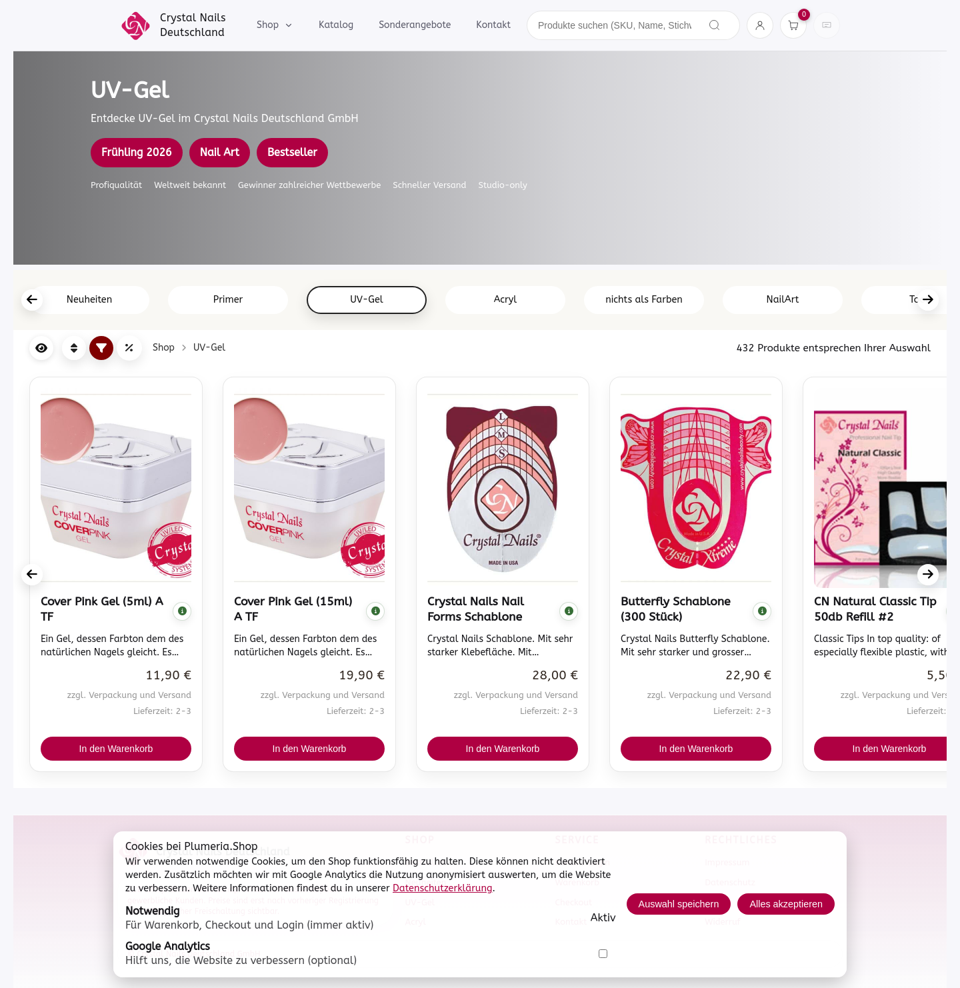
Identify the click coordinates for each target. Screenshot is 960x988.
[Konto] (760, 25)
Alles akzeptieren (786, 904)
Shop (275, 25)
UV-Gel (209, 347)
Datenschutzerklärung (443, 888)
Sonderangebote (415, 25)
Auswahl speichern (679, 904)
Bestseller (292, 152)
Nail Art (219, 152)
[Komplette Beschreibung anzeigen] (182, 611)
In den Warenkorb (116, 748)
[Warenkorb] (793, 25)
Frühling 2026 (136, 152)
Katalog (336, 25)
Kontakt (493, 25)
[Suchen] (715, 25)
